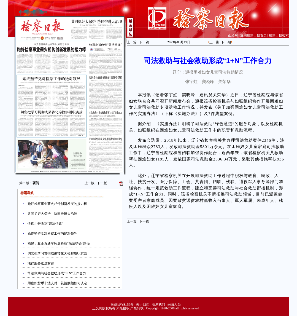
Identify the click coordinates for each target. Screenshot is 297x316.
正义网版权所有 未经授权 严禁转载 (118, 308)
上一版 (89, 183)
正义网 (233, 35)
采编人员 (174, 304)
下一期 (226, 42)
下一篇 (144, 42)
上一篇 (132, 42)
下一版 (102, 183)
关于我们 (142, 304)
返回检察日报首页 (253, 35)
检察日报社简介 (122, 304)
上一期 (214, 42)
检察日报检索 (279, 35)
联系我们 (158, 304)
